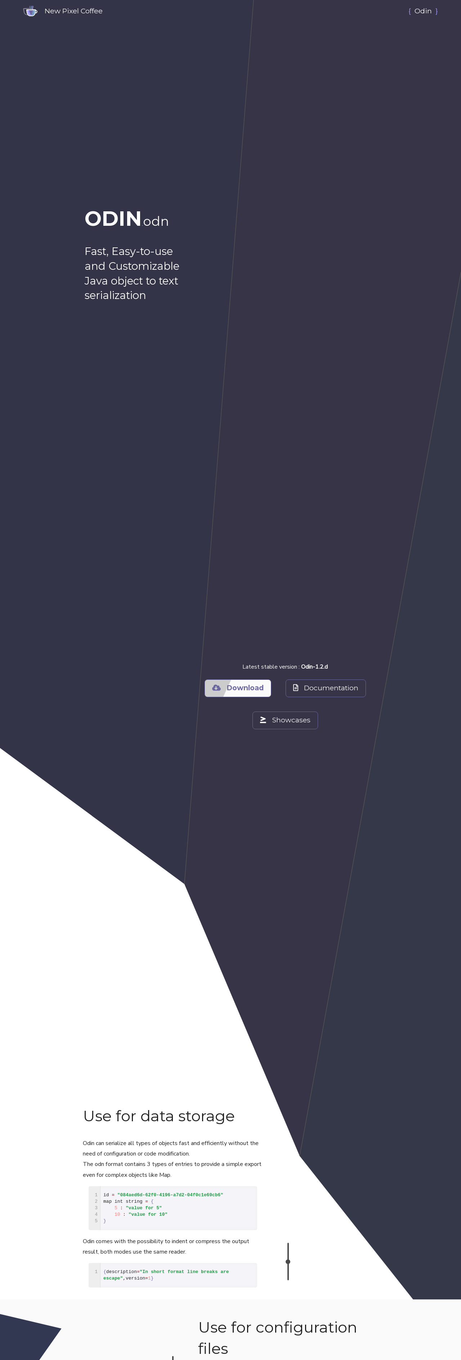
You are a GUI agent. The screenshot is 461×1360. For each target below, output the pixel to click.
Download (237, 687)
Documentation (326, 687)
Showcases (285, 720)
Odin (423, 10)
